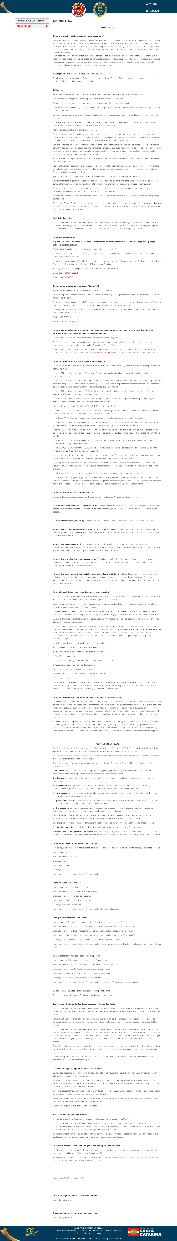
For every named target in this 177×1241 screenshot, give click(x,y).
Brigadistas (25, 51)
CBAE (22, 36)
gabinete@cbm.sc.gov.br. (69, 273)
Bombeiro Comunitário (30, 41)
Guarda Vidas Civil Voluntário (33, 56)
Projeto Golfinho (27, 60)
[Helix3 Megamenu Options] (151, 4)
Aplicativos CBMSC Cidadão (32, 31)
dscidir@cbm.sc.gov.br (68, 321)
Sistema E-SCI (26, 65)
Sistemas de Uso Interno (31, 70)
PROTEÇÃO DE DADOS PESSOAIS (31, 21)
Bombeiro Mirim (27, 46)
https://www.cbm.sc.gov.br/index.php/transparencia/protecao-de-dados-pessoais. (126, 352)
